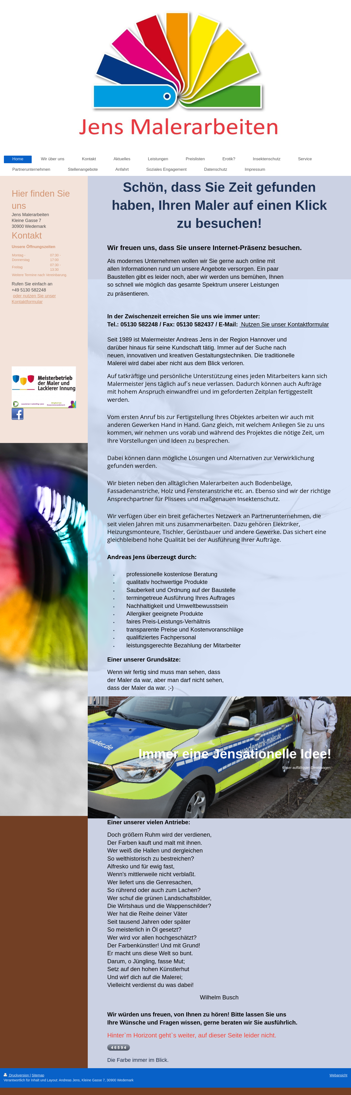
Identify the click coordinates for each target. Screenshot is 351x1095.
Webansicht (338, 1075)
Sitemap (38, 1075)
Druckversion (17, 1075)
